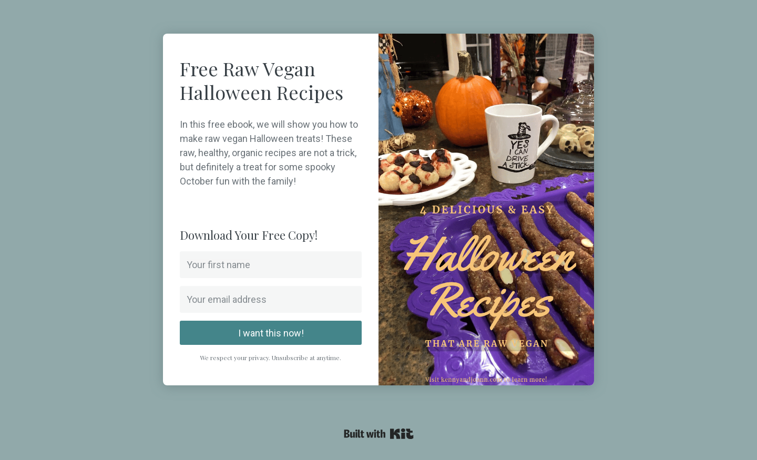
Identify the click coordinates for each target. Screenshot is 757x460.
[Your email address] (271, 299)
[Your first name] (271, 264)
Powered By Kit (379, 433)
